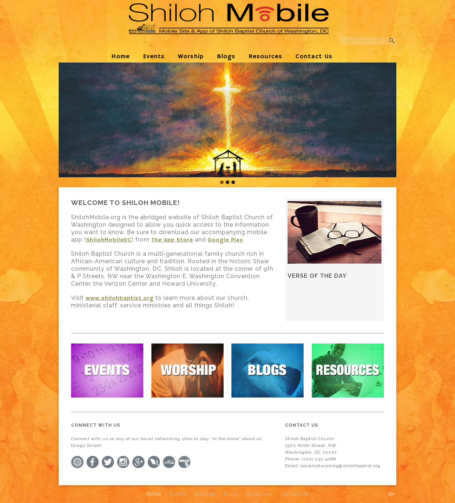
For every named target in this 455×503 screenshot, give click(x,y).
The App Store (172, 240)
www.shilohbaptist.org (120, 298)
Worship (191, 56)
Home (120, 56)
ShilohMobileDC (109, 240)
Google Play (225, 240)
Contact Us (313, 56)
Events (154, 56)
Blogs (226, 56)
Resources (265, 56)
